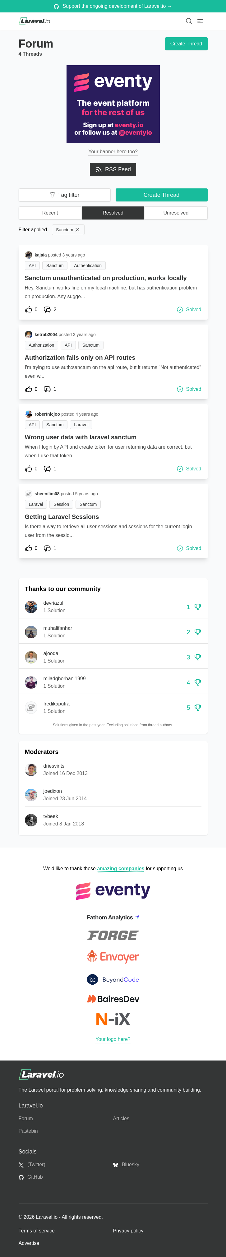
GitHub (31, 1177)
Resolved (113, 212)
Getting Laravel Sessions (62, 516)
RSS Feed (113, 169)
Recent (50, 212)
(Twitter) (32, 1164)
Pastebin (28, 1131)
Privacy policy (128, 1230)
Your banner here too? (113, 151)
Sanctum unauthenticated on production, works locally (106, 278)
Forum (26, 1118)
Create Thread (186, 43)
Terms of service (37, 1230)
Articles (121, 1118)
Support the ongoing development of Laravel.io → (113, 6)
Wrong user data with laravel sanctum (81, 437)
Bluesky (126, 1164)
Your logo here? (112, 1039)
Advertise (29, 1243)
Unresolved (175, 212)
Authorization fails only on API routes (80, 357)
